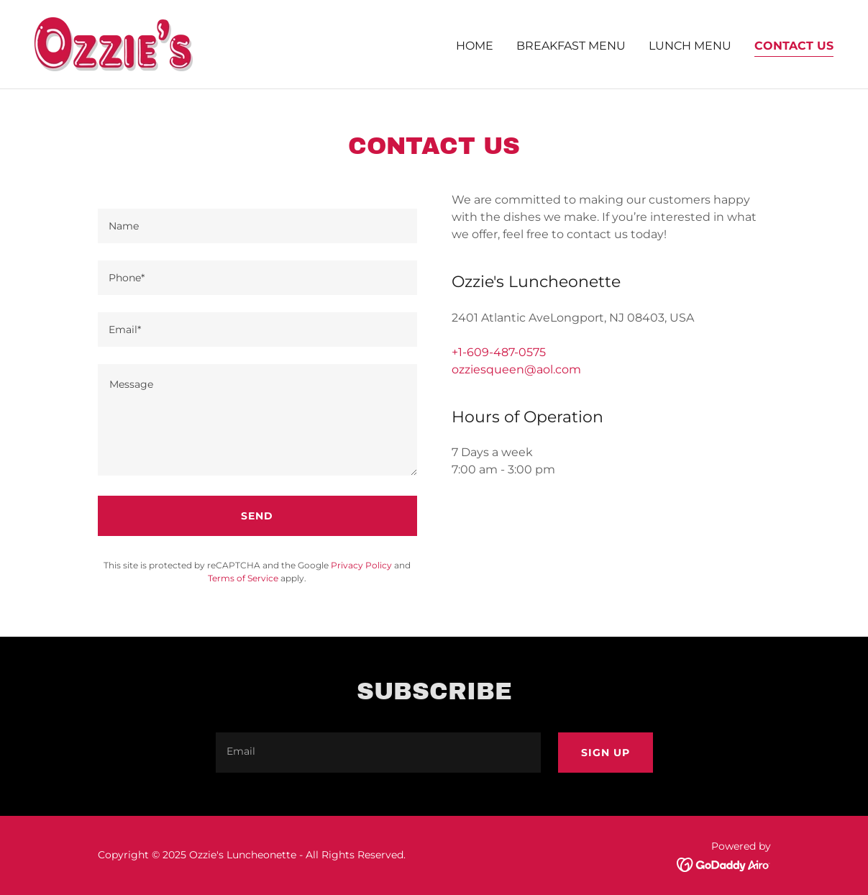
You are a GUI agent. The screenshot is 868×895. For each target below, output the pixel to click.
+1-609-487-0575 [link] (499, 352)
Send (257, 515)
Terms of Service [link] (243, 578)
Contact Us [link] (793, 46)
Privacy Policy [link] (361, 565)
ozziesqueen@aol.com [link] (516, 369)
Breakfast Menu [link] (571, 46)
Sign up (605, 752)
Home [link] (474, 46)
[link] (114, 43)
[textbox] (257, 226)
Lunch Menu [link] (690, 46)
